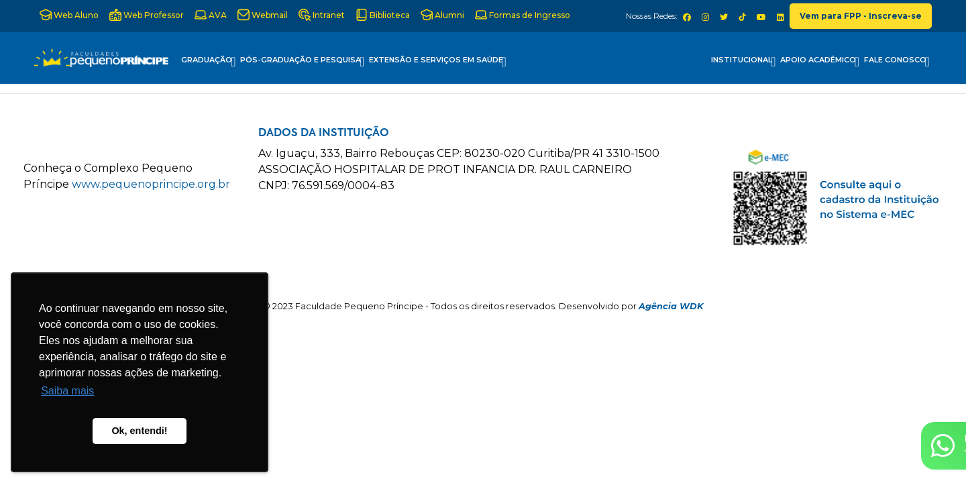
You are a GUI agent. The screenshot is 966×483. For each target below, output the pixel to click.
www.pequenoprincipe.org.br (151, 184)
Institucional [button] (743, 62)
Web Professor (146, 15)
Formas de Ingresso (522, 15)
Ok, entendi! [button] (139, 430)
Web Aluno (69, 15)
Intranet (322, 15)
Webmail (262, 15)
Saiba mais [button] (67, 390)
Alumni (442, 15)
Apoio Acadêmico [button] (819, 62)
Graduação (208, 62)
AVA (211, 15)
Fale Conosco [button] (897, 62)
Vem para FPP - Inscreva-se (861, 16)
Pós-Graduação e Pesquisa (302, 62)
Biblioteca (383, 15)
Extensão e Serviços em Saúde (437, 62)
